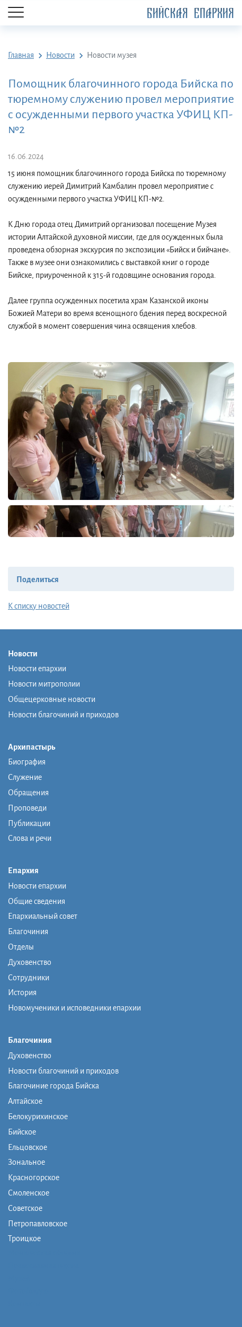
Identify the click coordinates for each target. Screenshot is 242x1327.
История (22, 992)
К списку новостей (38, 606)
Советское (25, 1208)
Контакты (24, 1303)
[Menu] (16, 13)
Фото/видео (28, 1291)
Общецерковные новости (51, 699)
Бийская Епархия (190, 13)
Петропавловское (37, 1223)
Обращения (28, 792)
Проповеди (27, 808)
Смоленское (28, 1193)
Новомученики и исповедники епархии (74, 1008)
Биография (27, 762)
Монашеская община (44, 1253)
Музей (19, 1278)
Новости (28, 654)
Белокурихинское (38, 1116)
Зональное (26, 1162)
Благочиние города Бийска (53, 1086)
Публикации (29, 823)
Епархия (28, 871)
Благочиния (28, 931)
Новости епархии (37, 668)
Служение (25, 777)
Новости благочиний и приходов (63, 714)
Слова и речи (29, 838)
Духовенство (29, 962)
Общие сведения (36, 901)
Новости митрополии (44, 684)
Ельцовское (27, 1147)
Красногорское (33, 1177)
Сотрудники (28, 977)
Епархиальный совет (42, 916)
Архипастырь (37, 747)
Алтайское (25, 1101)
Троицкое (24, 1238)
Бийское (22, 1132)
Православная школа (43, 1265)
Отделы (21, 947)
